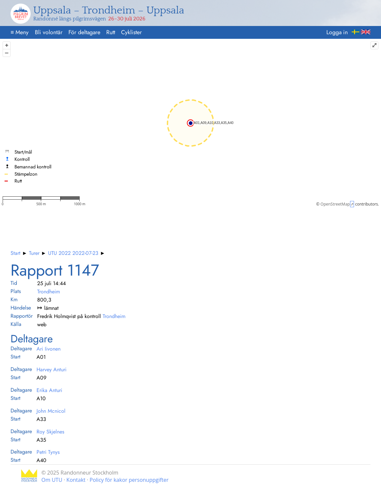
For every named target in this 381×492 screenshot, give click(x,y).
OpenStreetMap (335, 204)
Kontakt (76, 479)
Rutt (110, 32)
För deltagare (84, 32)
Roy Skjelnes (50, 431)
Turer (34, 253)
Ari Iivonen (49, 349)
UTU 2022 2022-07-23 (73, 253)
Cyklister (131, 32)
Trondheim (48, 291)
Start (15, 253)
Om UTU (52, 479)
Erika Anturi (49, 390)
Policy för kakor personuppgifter (128, 479)
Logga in (337, 32)
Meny (20, 32)
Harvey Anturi (51, 369)
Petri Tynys (48, 452)
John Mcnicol (51, 411)
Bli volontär (49, 32)
